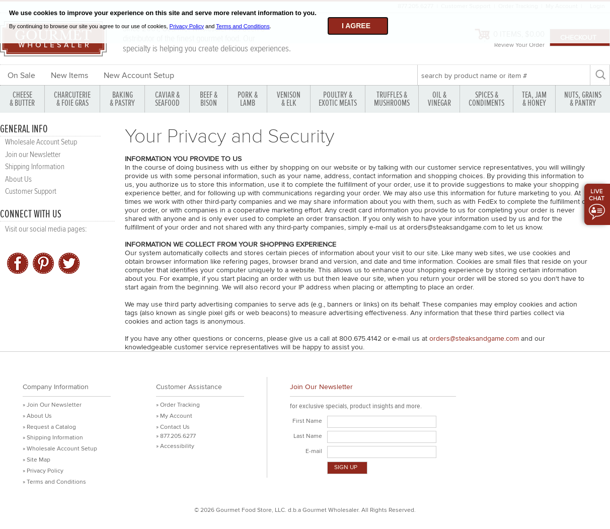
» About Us (37, 416)
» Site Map (36, 460)
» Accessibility (175, 446)
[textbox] (503, 75)
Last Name (307, 436)
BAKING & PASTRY (122, 99)
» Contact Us (173, 427)
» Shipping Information (53, 437)
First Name (307, 421)
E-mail (314, 451)
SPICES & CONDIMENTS (486, 99)
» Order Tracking (178, 405)
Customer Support (30, 191)
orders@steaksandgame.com (474, 338)
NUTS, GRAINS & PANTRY (582, 99)
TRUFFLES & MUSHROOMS (392, 99)
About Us (18, 179)
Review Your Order (519, 45)
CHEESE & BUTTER (22, 99)
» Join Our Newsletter (52, 405)
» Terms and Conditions (54, 482)
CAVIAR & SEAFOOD (167, 99)
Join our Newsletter (32, 155)
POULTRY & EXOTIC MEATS (338, 99)
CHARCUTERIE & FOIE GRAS (72, 99)
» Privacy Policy (43, 471)
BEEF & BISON (208, 99)
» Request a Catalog (49, 427)
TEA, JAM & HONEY (534, 99)
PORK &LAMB (248, 99)
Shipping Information (34, 167)
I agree (356, 26)
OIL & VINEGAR (439, 99)
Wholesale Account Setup (41, 142)
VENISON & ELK (288, 99)
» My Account (174, 416)
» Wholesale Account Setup (60, 448)
